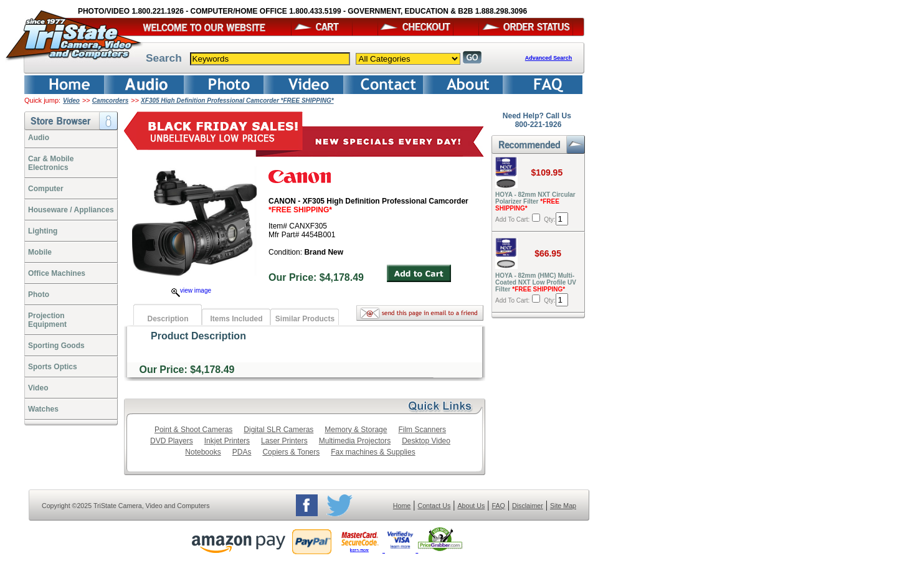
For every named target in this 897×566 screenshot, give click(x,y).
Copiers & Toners (291, 452)
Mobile (40, 252)
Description (167, 318)
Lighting (42, 231)
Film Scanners (422, 429)
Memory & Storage (356, 429)
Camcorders (110, 100)
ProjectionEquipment (47, 320)
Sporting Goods (56, 345)
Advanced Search (548, 58)
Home (402, 505)
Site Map (563, 505)
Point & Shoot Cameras (193, 429)
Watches (43, 409)
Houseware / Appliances (71, 209)
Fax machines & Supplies (373, 452)
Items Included (236, 318)
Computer (46, 188)
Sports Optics (52, 366)
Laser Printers (284, 440)
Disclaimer (527, 505)
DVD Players (171, 440)
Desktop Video (426, 440)
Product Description (198, 336)
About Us (471, 505)
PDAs (242, 452)
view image (191, 290)
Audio (38, 137)
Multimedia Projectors (355, 440)
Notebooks (203, 452)
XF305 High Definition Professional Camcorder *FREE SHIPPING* (237, 100)
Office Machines (56, 273)
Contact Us (434, 505)
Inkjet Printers (227, 440)
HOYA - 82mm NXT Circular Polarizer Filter (535, 201)
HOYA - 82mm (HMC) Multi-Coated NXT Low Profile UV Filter (535, 282)
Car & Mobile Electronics (51, 163)
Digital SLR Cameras (278, 429)
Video (71, 100)
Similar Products (305, 318)
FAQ (498, 505)
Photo (38, 294)
